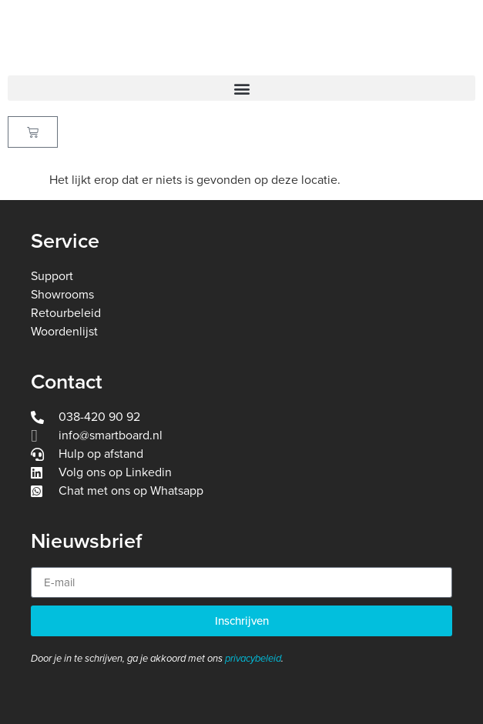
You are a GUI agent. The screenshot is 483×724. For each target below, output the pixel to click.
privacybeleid (253, 658)
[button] (241, 88)
